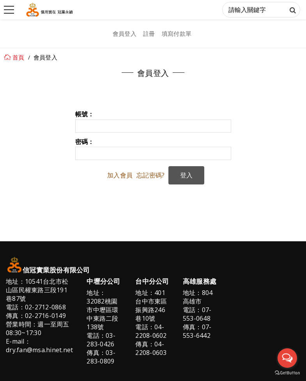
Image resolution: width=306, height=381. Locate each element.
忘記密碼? (150, 175)
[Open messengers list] (287, 358)
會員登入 (124, 33)
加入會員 (120, 175)
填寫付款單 (176, 33)
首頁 (18, 57)
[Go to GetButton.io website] (287, 373)
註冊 (149, 33)
